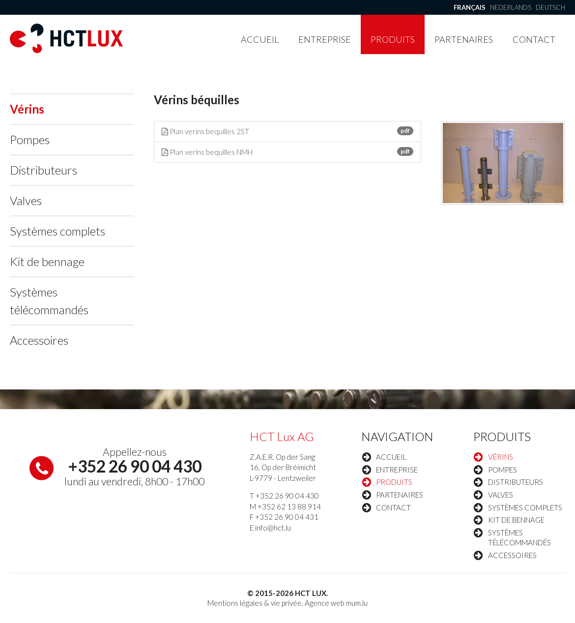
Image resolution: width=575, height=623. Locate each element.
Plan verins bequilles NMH (288, 151)
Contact (534, 39)
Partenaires (463, 39)
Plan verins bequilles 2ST (288, 131)
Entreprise (324, 39)
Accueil (260, 39)
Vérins (27, 109)
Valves (26, 200)
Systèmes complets (57, 231)
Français (470, 7)
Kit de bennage (47, 261)
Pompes (30, 139)
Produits (393, 39)
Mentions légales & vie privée (254, 602)
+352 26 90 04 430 (134, 466)
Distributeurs (43, 170)
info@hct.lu (273, 527)
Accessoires (39, 340)
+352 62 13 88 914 (289, 506)
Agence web (325, 602)
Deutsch (550, 7)
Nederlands (510, 7)
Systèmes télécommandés (49, 301)
